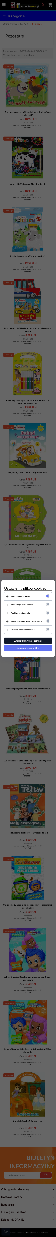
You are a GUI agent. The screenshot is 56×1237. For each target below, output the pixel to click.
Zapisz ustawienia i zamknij (28, 640)
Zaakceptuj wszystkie (28, 647)
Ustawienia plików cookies (25, 588)
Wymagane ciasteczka (20, 596)
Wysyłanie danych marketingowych (26, 621)
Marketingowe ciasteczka (22, 604)
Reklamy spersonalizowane (22, 629)
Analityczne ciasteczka (20, 613)
